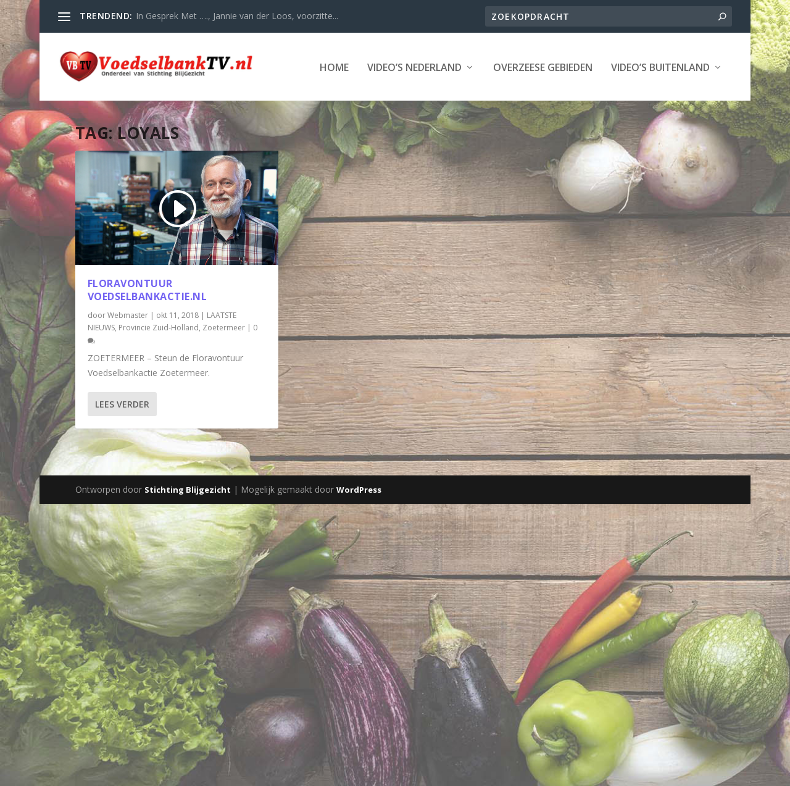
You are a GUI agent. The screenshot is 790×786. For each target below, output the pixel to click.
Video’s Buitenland (408, 105)
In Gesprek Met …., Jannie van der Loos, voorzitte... (237, 16)
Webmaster (127, 352)
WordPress (358, 526)
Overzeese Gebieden (290, 105)
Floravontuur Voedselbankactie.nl (147, 327)
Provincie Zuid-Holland (158, 364)
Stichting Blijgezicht (187, 526)
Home (81, 105)
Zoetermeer (223, 364)
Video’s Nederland (162, 105)
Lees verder (122, 442)
